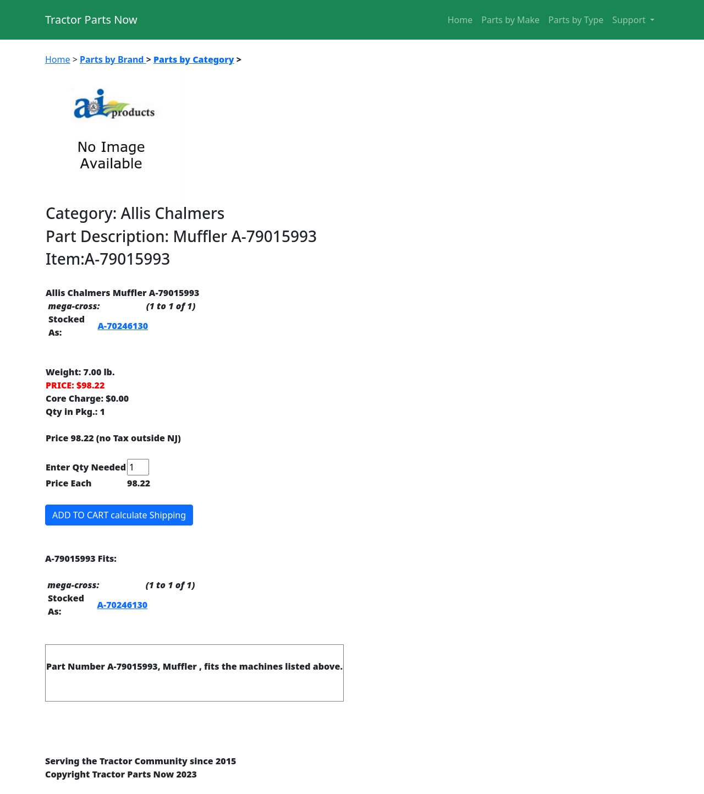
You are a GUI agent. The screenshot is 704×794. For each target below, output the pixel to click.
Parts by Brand (113, 59)
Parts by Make (510, 20)
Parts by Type (575, 20)
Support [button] (630, 20)
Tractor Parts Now (91, 19)
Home (460, 20)
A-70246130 (122, 326)
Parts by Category (193, 59)
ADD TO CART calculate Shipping (119, 515)
